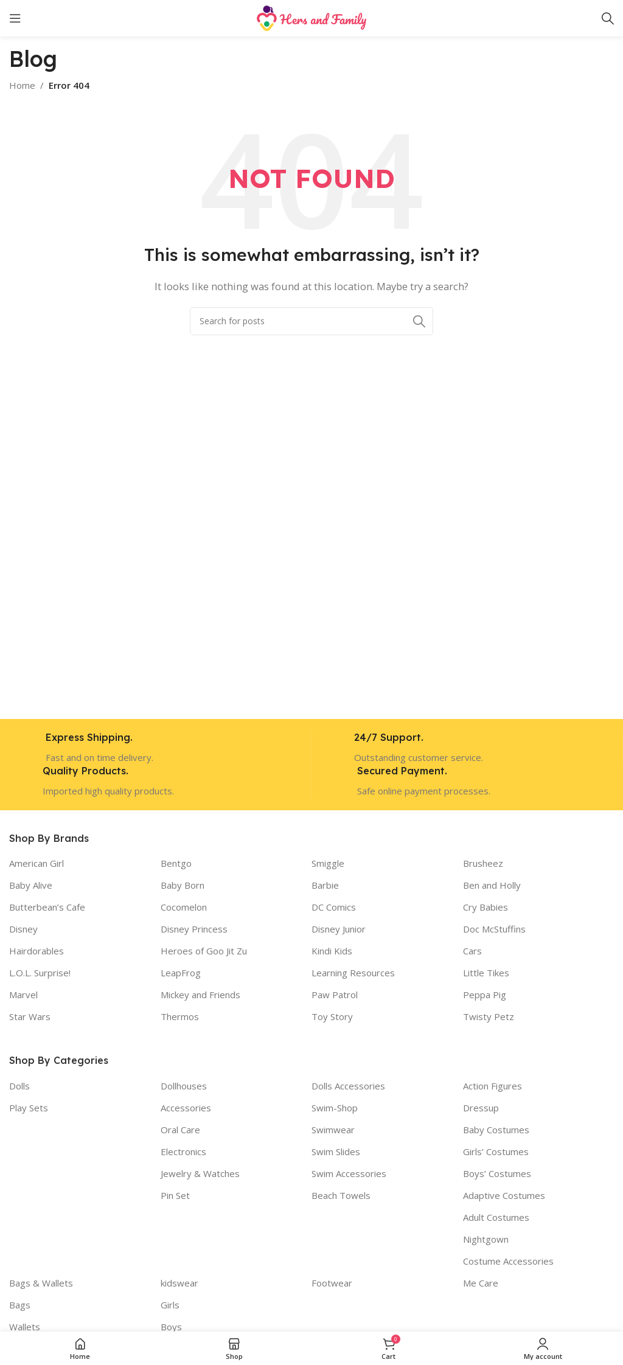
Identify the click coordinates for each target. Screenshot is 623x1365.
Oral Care (180, 1130)
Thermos (180, 1016)
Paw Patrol (335, 994)
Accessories (186, 1108)
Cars (472, 951)
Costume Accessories (508, 1261)
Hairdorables (36, 951)
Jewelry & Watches (200, 1173)
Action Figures (492, 1086)
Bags (19, 1305)
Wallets (24, 1327)
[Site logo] (311, 17)
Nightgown (486, 1239)
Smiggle (328, 863)
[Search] (608, 18)
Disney (23, 929)
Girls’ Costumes (496, 1151)
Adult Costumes (496, 1217)
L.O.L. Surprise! (40, 973)
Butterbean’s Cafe (47, 907)
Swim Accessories (349, 1173)
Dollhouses (184, 1086)
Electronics (183, 1151)
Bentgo (176, 863)
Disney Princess (194, 929)
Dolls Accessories (348, 1086)
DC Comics (334, 907)
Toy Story (332, 1016)
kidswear (179, 1283)
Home (22, 85)
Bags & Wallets (41, 1283)
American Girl (36, 863)
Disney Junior (339, 929)
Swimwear (333, 1130)
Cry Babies (485, 907)
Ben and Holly (492, 885)
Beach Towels (341, 1195)
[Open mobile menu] (15, 18)
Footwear (332, 1283)
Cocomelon (184, 907)
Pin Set (175, 1195)
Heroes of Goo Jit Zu (204, 951)
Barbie (325, 885)
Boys (171, 1327)
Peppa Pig (484, 994)
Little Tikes (486, 973)
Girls (170, 1305)
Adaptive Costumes (504, 1195)
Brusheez (483, 863)
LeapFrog (181, 973)
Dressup (481, 1108)
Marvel (23, 994)
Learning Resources (353, 973)
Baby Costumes (496, 1130)
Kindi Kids (332, 951)
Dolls (19, 1086)
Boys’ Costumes (497, 1173)
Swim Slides (336, 1151)
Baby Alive (30, 885)
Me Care (480, 1283)
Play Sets (28, 1108)
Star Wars (29, 1016)
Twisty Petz (488, 1016)
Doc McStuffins (494, 929)
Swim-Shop (335, 1108)
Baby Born (182, 885)
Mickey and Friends (200, 994)
